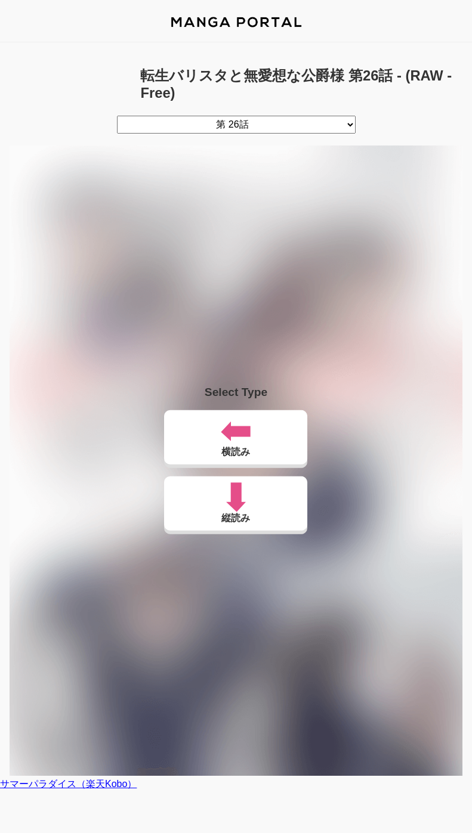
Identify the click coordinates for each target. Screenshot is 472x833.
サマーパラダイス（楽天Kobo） (68, 784)
